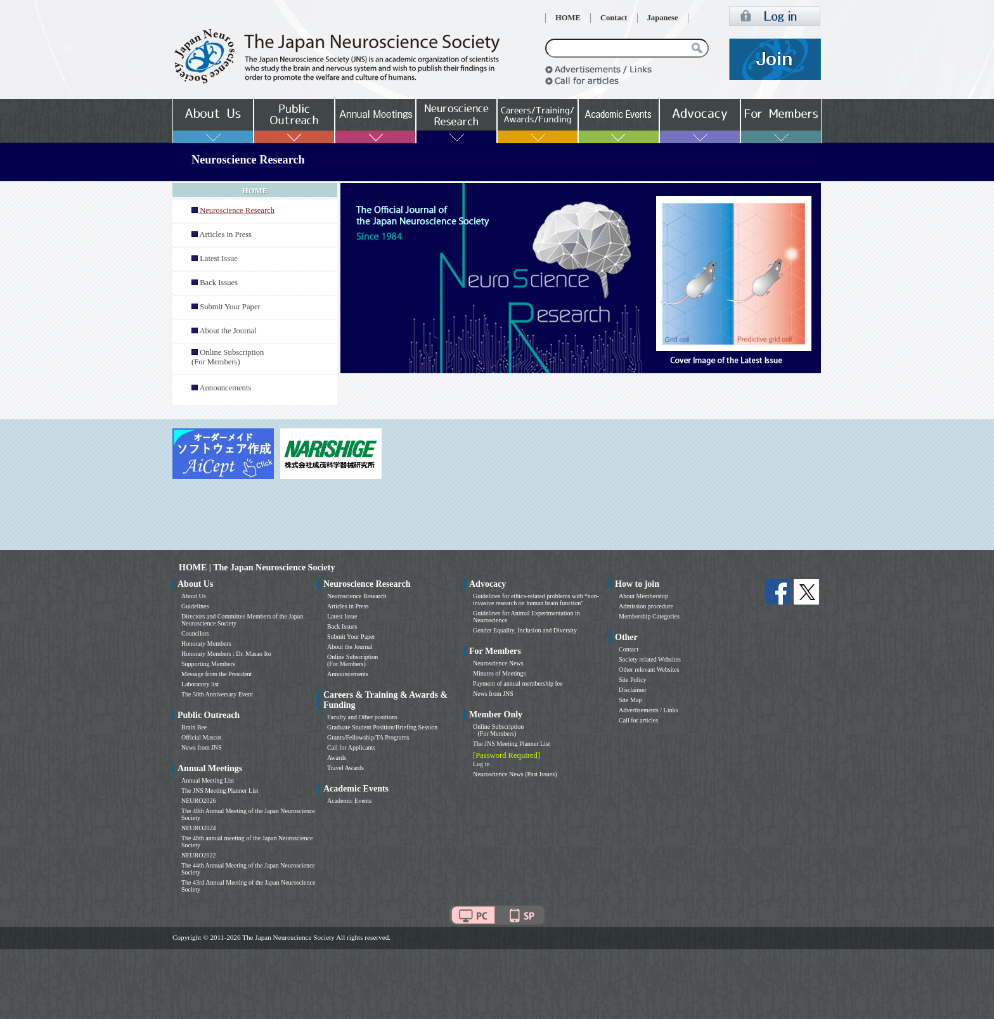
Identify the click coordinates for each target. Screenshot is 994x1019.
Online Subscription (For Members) (227, 357)
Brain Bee (194, 727)
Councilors (195, 633)
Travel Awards (345, 767)
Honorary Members (206, 643)
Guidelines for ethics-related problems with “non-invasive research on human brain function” (536, 599)
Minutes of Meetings (499, 673)
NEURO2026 (198, 800)
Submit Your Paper (230, 306)
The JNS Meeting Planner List (220, 790)
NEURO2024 (198, 827)
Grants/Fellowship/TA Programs (368, 737)
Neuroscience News (498, 663)
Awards (336, 757)
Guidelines (195, 606)
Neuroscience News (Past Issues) (515, 774)
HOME (568, 17)
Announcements (225, 387)
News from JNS (201, 747)
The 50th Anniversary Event (217, 694)
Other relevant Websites (649, 669)
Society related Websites (650, 659)
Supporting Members (208, 663)
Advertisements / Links (648, 710)
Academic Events (349, 800)
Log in (481, 763)
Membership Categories (649, 616)
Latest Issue (219, 258)
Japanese (662, 17)
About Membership (643, 596)
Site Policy (633, 679)
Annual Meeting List (207, 780)
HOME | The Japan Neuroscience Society (257, 567)
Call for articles (638, 720)
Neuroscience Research (357, 596)
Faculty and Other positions (362, 717)
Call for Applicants (351, 747)
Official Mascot (201, 737)
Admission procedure (646, 606)
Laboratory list (200, 684)
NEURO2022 (198, 855)
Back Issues (219, 282)
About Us (193, 596)
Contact (614, 17)
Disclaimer (633, 689)
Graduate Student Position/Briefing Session (382, 727)
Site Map (630, 699)
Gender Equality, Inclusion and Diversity (525, 630)
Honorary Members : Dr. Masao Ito (226, 653)
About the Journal (227, 330)
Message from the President (216, 673)
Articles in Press (225, 234)
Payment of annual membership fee (518, 683)
